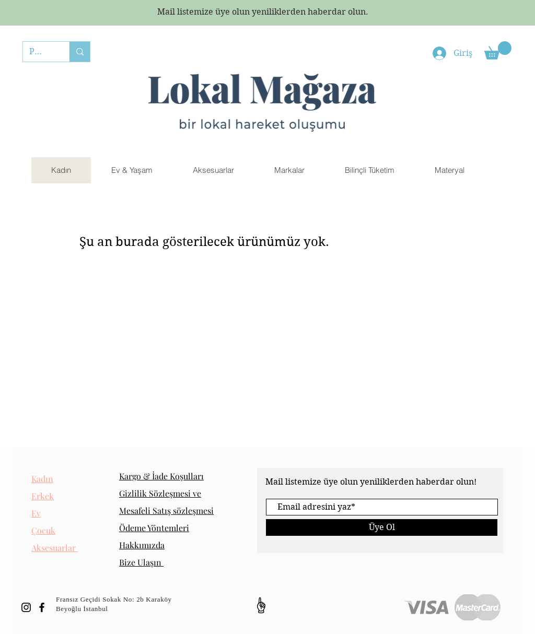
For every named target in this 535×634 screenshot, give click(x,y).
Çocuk (43, 530)
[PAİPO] (38, 52)
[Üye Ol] (381, 527)
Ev (36, 513)
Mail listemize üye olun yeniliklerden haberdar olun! (370, 482)
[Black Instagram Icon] (26, 607)
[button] (497, 50)
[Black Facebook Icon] (42, 607)
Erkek (42, 495)
